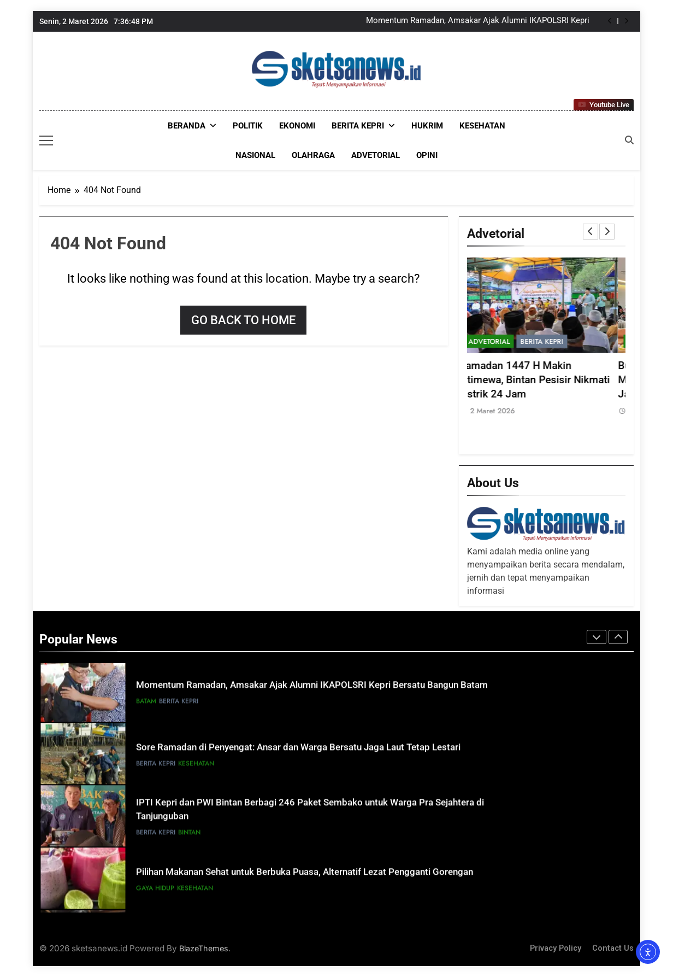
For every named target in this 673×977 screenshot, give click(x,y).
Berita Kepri (358, 126)
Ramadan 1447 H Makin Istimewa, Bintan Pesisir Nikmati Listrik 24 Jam (542, 380)
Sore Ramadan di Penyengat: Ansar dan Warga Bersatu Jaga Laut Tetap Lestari (298, 750)
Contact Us (613, 948)
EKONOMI (297, 126)
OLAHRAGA (313, 155)
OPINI (427, 155)
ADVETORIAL (375, 155)
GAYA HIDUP (155, 891)
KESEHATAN (482, 126)
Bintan (189, 835)
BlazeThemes (203, 948)
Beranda (186, 126)
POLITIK (248, 126)
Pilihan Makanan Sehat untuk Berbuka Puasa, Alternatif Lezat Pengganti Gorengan (304, 875)
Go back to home (243, 320)
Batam (146, 704)
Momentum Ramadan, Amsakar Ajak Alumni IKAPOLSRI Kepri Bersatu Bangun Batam (477, 21)
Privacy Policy (555, 948)
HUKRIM (427, 126)
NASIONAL (255, 155)
